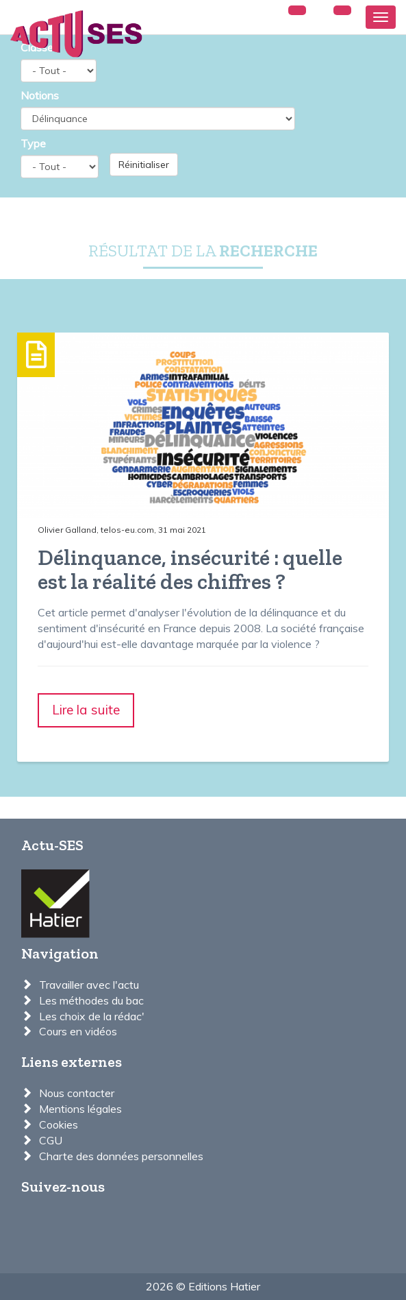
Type (33, 143)
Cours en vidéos (78, 1031)
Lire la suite (86, 709)
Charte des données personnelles (121, 1156)
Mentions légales (80, 1109)
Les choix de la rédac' (91, 1016)
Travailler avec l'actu (89, 984)
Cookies (58, 1124)
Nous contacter (76, 1093)
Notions (40, 95)
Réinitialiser (143, 164)
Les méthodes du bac (91, 1000)
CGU (50, 1140)
